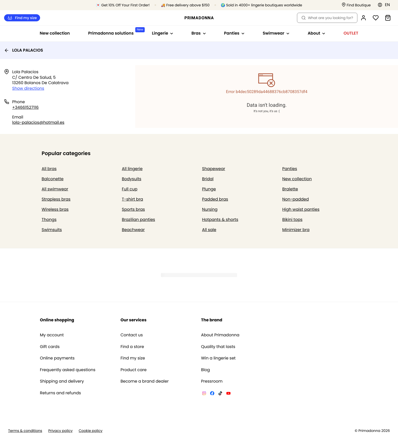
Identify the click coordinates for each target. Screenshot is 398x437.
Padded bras (215, 199)
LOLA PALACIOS (23, 50)
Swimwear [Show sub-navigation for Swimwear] (276, 33)
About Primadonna (220, 335)
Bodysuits (131, 179)
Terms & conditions (25, 430)
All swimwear (55, 189)
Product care (134, 370)
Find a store (132, 347)
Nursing (210, 209)
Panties (289, 169)
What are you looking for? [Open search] (327, 17)
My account (52, 335)
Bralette (290, 189)
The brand (211, 320)
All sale (209, 230)
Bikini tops (292, 219)
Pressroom (212, 381)
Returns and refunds (60, 393)
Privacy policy (60, 430)
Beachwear (133, 230)
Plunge (209, 189)
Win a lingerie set (218, 358)
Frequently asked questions (67, 370)
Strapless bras (56, 199)
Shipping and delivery (62, 381)
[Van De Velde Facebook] (212, 394)
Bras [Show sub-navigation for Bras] (198, 33)
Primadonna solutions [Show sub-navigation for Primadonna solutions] (115, 31)
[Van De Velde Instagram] (204, 394)
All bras (49, 169)
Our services (133, 320)
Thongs (49, 219)
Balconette (52, 179)
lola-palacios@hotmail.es (38, 122)
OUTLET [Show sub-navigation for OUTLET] (350, 33)
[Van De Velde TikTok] (220, 394)
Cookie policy (91, 430)
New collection (55, 33)
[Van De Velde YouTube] (228, 394)
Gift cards (49, 347)
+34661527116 (25, 107)
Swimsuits (52, 230)
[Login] (363, 17)
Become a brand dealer (145, 381)
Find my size (22, 18)
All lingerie (132, 169)
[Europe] (385, 5)
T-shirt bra (132, 199)
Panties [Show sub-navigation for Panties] (234, 33)
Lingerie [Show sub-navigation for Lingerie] (162, 33)
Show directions (28, 88)
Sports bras (133, 209)
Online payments (57, 358)
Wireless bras (55, 209)
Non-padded (295, 199)
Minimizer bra (295, 230)
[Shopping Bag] (388, 17)
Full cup (129, 189)
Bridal (207, 179)
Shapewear (213, 169)
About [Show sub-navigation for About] (316, 33)
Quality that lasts (218, 347)
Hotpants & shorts (220, 219)
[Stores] (356, 5)
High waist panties (301, 209)
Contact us (132, 335)
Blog (205, 370)
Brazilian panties (138, 219)
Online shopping (57, 320)
